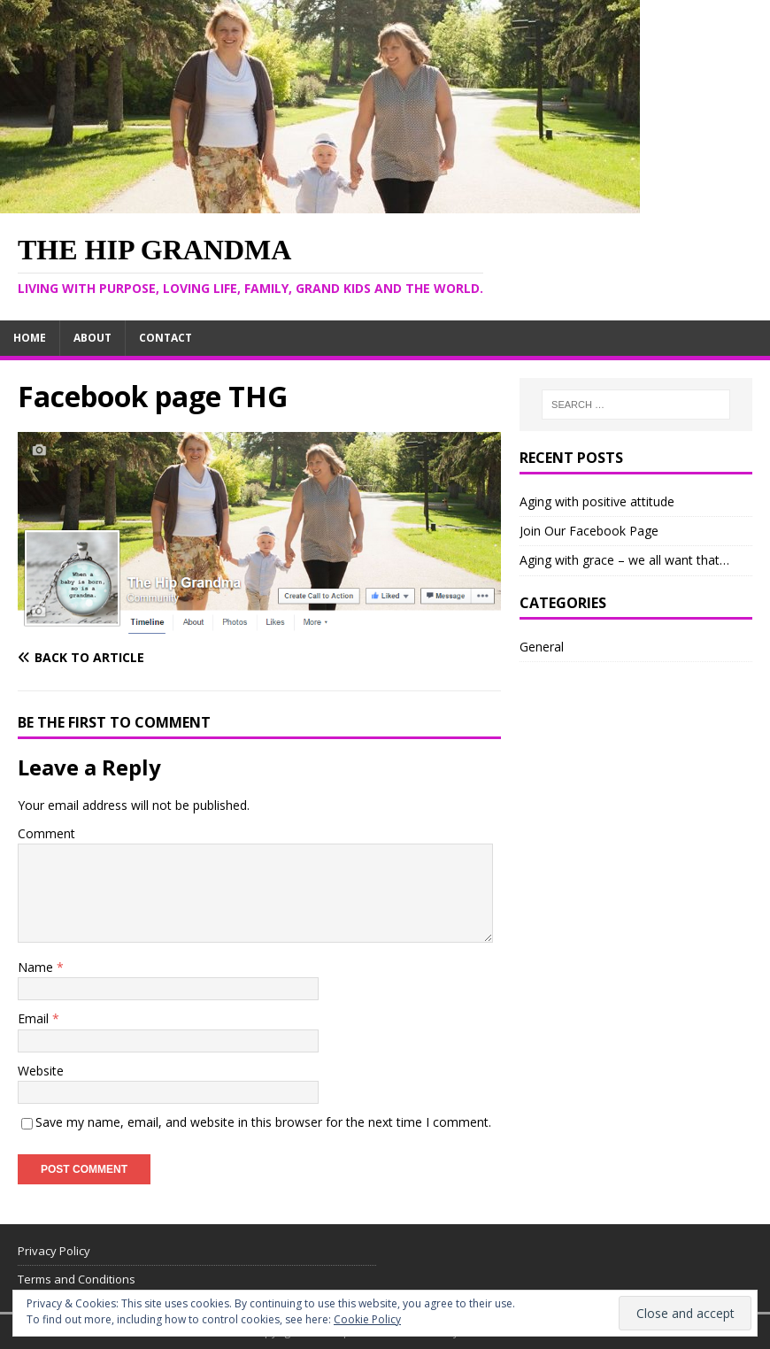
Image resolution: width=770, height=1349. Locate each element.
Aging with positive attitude (597, 501)
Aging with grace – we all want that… (624, 559)
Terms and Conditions (76, 1279)
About (92, 337)
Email (35, 1018)
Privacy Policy (54, 1251)
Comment (46, 833)
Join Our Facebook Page (589, 530)
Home (29, 337)
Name (37, 967)
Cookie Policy (367, 1319)
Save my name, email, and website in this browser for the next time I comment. (263, 1122)
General (542, 646)
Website (41, 1070)
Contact (165, 337)
